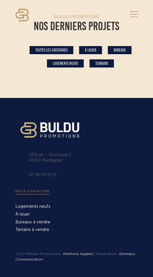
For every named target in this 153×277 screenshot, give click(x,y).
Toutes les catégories (51, 50)
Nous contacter (32, 191)
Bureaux (120, 50)
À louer (90, 50)
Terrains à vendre (32, 230)
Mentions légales (78, 254)
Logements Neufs (65, 63)
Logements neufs (32, 207)
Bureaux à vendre (32, 222)
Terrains (101, 63)
